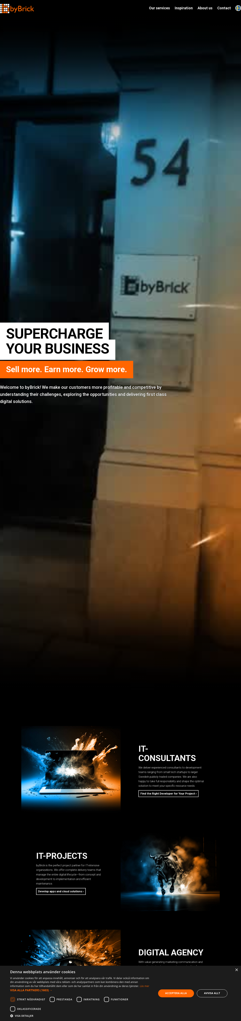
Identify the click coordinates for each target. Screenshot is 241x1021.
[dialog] (120, 993)
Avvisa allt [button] (212, 993)
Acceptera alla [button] (176, 993)
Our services (159, 8)
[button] (81, 990)
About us (205, 8)
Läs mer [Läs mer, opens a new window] (144, 986)
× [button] (236, 970)
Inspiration (184, 8)
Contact (224, 8)
